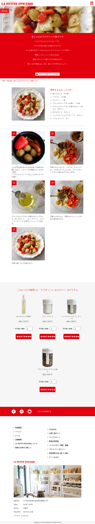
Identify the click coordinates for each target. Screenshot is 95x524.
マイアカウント (54, 437)
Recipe (9, 81)
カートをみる (54, 457)
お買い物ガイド (54, 433)
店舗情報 (18, 440)
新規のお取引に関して (23, 448)
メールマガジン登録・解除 (58, 445)
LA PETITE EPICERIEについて (26, 444)
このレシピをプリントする (46, 74)
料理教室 (18, 428)
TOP (3, 81)
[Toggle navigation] (92, 2)
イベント (18, 432)
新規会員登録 (54, 441)
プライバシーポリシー (57, 449)
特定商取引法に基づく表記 (58, 453)
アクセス (21, 516)
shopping (52, 429)
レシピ (17, 436)
